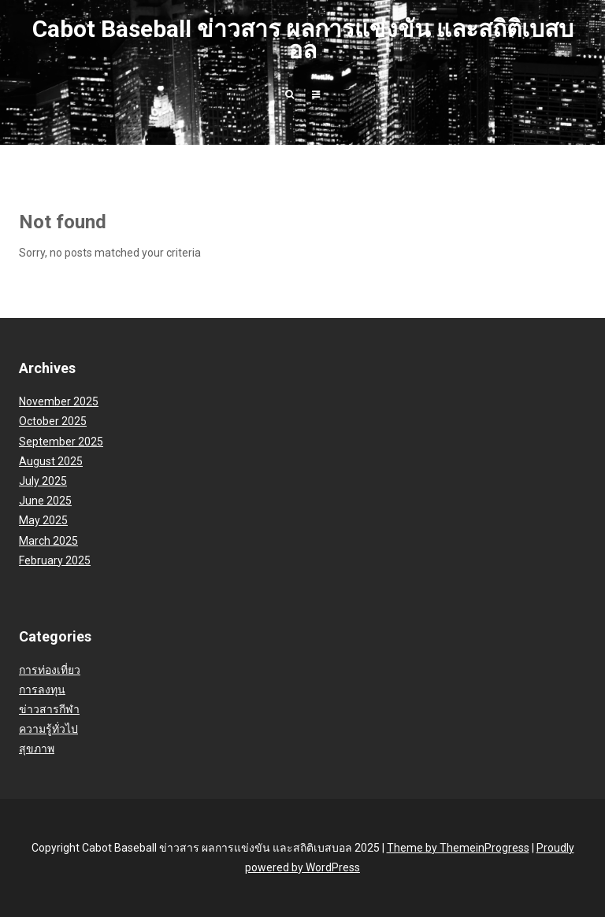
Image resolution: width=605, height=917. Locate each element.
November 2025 (58, 401)
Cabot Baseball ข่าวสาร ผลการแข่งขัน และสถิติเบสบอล (302, 39)
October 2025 (53, 421)
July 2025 (43, 481)
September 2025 (61, 441)
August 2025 (51, 461)
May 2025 (43, 520)
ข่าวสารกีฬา (49, 709)
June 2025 (45, 500)
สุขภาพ (36, 748)
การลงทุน (42, 689)
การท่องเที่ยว (49, 670)
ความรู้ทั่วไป (48, 729)
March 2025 (48, 540)
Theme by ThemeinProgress (458, 847)
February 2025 (55, 560)
